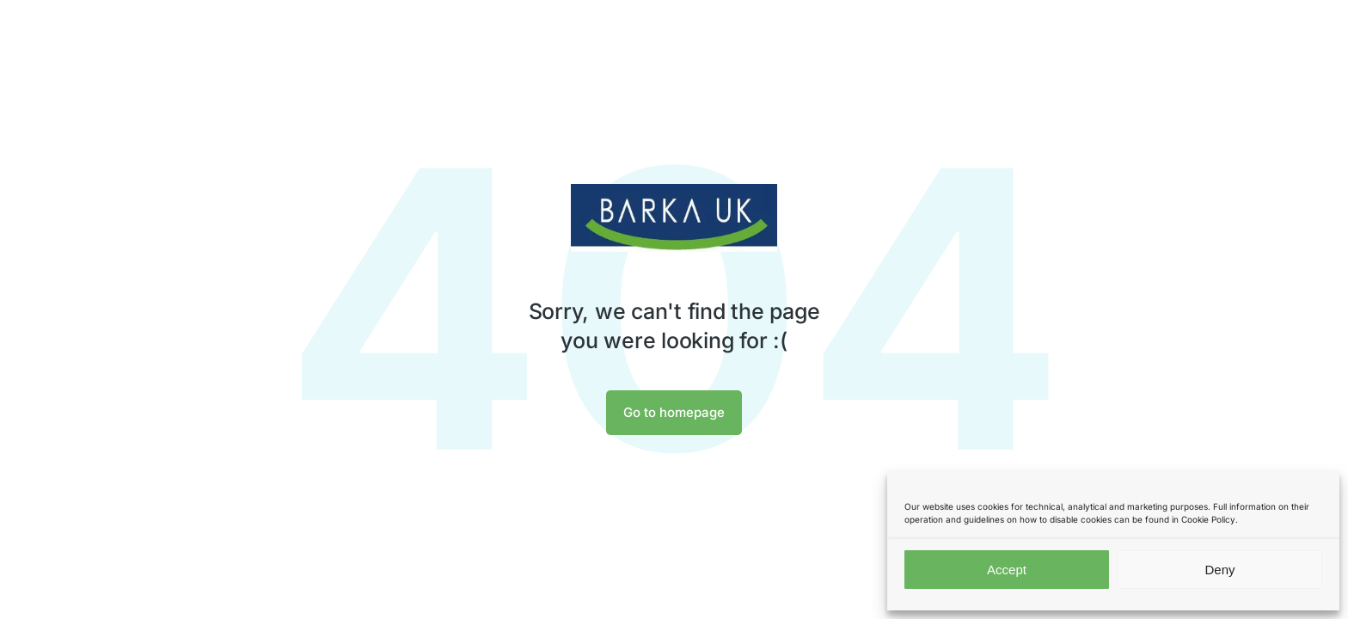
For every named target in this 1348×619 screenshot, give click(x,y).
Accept (1006, 569)
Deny (1219, 569)
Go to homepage (674, 412)
